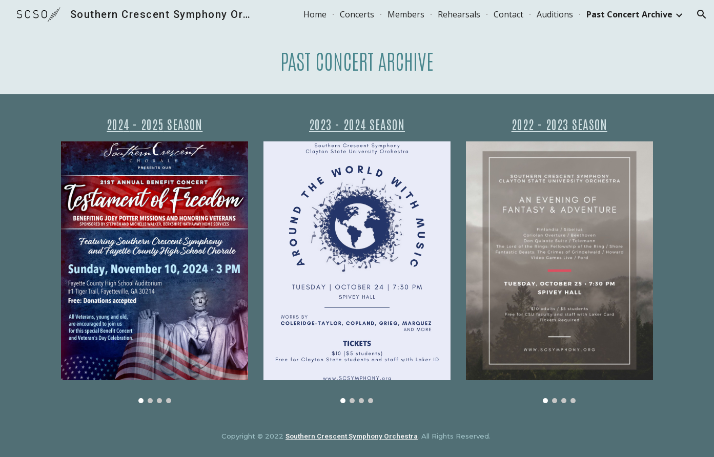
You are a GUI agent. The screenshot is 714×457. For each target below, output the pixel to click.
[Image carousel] (154, 272)
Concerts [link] (357, 14)
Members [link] (405, 14)
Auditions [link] (555, 14)
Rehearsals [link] (459, 14)
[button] (701, 14)
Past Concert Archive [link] (629, 14)
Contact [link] (508, 14)
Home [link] (315, 14)
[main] (356, 61)
